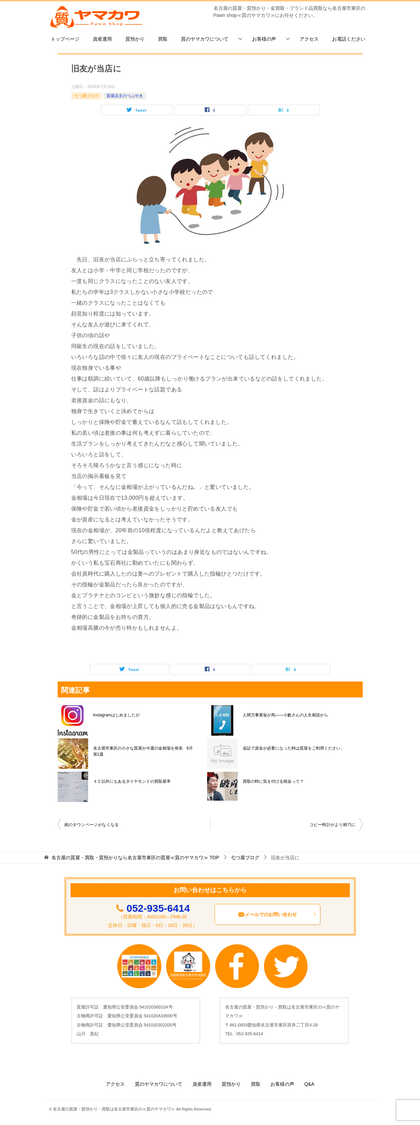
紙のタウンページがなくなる (91, 824)
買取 (162, 39)
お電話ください (348, 39)
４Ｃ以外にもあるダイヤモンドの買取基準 (132, 781)
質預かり (134, 39)
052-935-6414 (158, 908)
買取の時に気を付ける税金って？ (273, 781)
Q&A (309, 1084)
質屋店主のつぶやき (124, 95)
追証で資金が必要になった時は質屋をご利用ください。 (293, 748)
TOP (135, 857)
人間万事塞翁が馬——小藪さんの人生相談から (285, 715)
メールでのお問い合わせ (277, 914)
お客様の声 (264, 39)
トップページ (65, 39)
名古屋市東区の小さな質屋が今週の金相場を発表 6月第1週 (143, 751)
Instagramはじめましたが (116, 715)
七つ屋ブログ (86, 95)
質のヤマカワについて (204, 39)
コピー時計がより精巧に (332, 824)
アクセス (309, 39)
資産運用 (102, 39)
